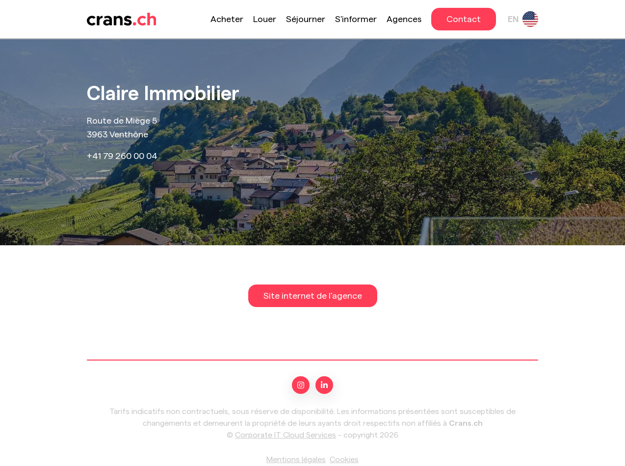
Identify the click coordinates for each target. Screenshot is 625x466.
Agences (404, 19)
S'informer (356, 19)
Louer (264, 19)
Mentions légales (296, 460)
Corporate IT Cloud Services (285, 435)
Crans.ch (466, 423)
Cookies (344, 460)
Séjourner (305, 19)
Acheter (226, 19)
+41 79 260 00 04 (122, 156)
